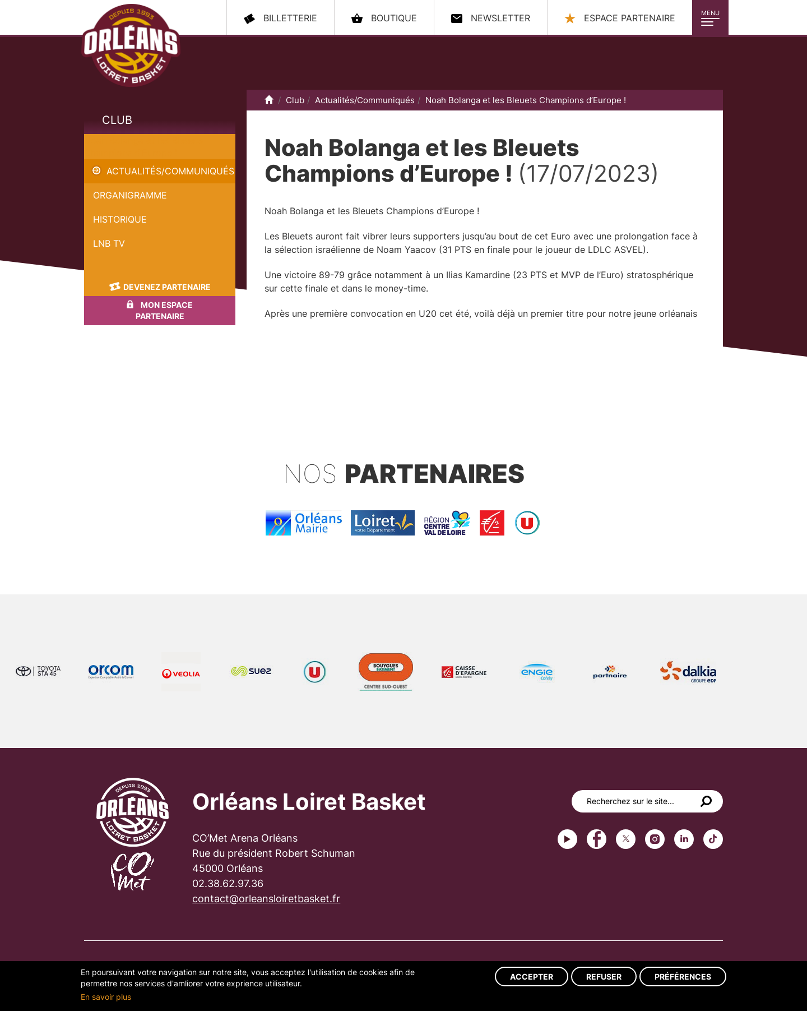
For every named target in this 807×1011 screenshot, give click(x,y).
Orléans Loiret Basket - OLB (130, 45)
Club (117, 120)
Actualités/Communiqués (170, 171)
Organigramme (130, 195)
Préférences (683, 976)
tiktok (713, 839)
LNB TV (109, 243)
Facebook (596, 839)
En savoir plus (106, 996)
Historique (120, 219)
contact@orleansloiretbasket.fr (266, 898)
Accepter (531, 976)
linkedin (684, 839)
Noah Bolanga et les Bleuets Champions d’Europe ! (525, 100)
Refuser (604, 976)
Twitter (626, 839)
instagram (655, 839)
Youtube (567, 839)
